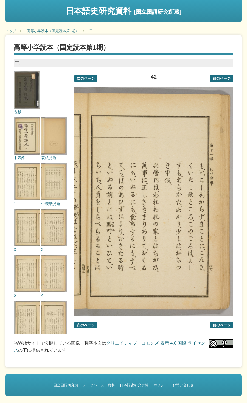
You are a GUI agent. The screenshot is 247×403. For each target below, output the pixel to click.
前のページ (222, 78)
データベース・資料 (99, 385)
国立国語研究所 (65, 385)
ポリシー (160, 385)
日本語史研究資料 (123, 10)
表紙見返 (49, 158)
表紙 (17, 112)
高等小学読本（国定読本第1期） (53, 31)
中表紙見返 (50, 203)
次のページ (86, 78)
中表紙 (19, 158)
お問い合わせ (183, 385)
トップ (10, 31)
